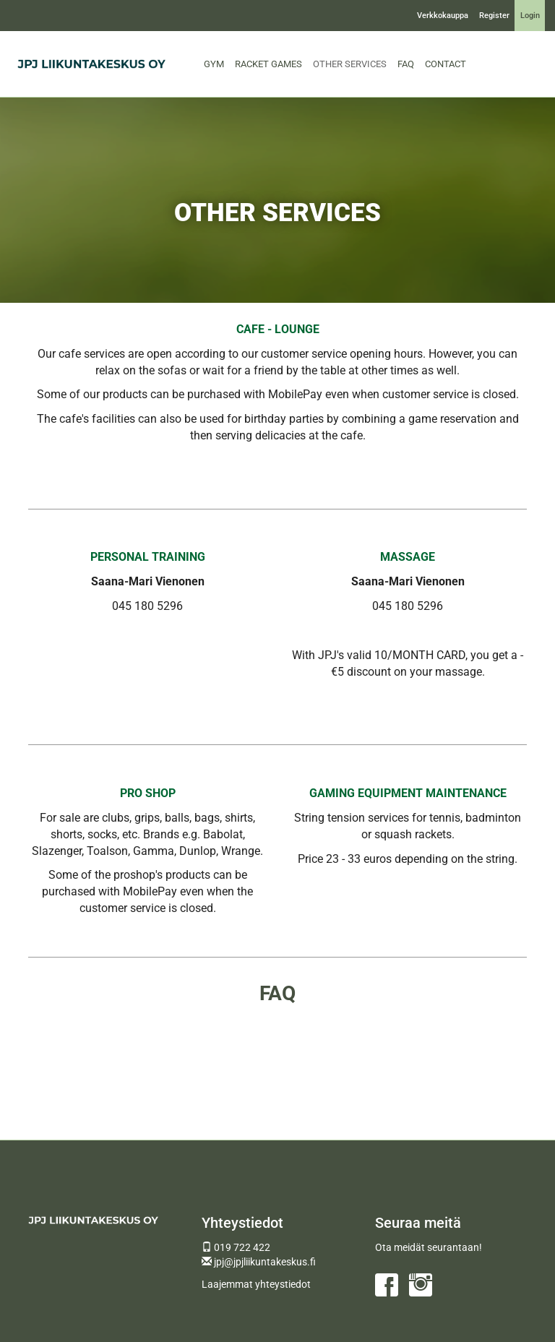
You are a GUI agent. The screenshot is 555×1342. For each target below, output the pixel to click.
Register (494, 15)
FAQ (405, 64)
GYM (214, 64)
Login (530, 15)
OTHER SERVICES (350, 64)
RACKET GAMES (268, 64)
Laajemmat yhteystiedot (256, 1284)
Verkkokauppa (442, 15)
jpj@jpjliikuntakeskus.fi (259, 1262)
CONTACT (445, 64)
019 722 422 (236, 1247)
